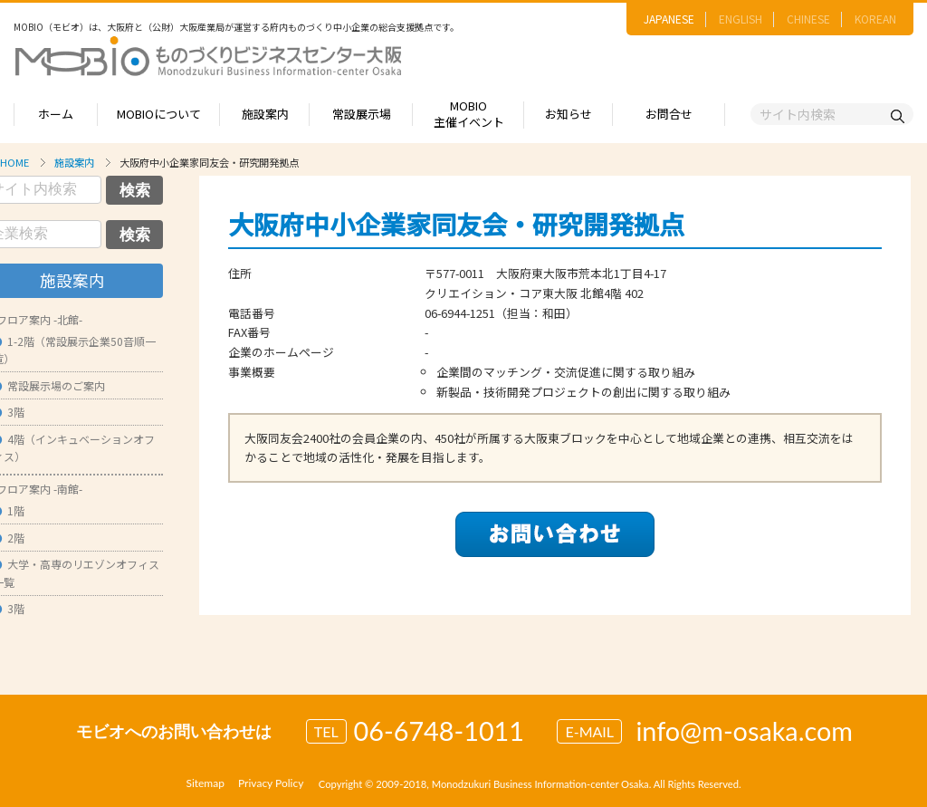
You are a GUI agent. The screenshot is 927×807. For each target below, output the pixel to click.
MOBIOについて (159, 113)
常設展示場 (361, 113)
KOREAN (875, 18)
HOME (14, 162)
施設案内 (265, 113)
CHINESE (808, 18)
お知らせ (568, 113)
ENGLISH (740, 18)
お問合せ (669, 113)
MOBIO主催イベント (469, 114)
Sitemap (205, 783)
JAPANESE (669, 18)
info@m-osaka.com (744, 731)
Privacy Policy (270, 783)
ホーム (55, 113)
